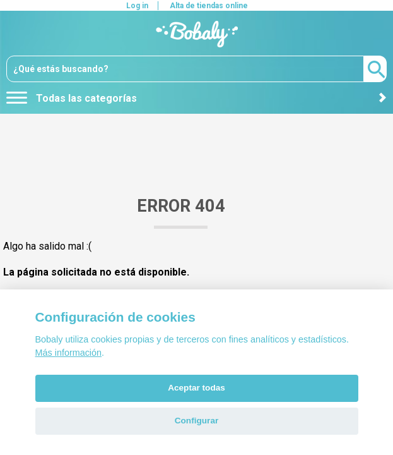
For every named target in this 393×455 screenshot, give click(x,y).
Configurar (196, 420)
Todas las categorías (71, 98)
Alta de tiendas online (209, 5)
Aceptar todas (196, 387)
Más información (68, 353)
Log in (137, 5)
